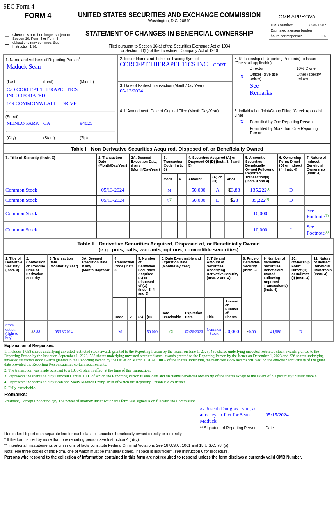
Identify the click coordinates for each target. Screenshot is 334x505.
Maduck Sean (24, 66)
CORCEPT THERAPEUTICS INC (164, 64)
